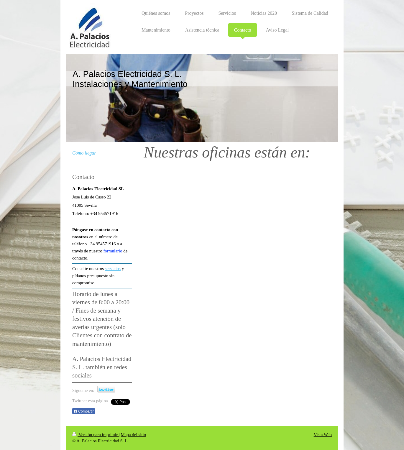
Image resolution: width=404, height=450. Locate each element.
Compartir (83, 411)
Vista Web (323, 434)
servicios (113, 268)
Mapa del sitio (133, 434)
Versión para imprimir (95, 434)
